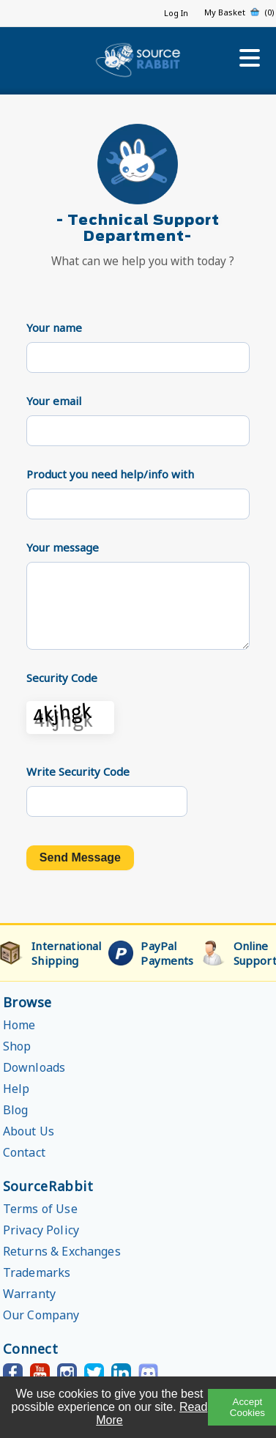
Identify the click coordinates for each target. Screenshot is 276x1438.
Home (19, 1025)
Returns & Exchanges (62, 1251)
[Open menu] (249, 58)
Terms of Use (40, 1209)
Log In (176, 12)
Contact (24, 1152)
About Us (28, 1131)
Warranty (29, 1294)
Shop (17, 1046)
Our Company (41, 1315)
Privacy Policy (41, 1230)
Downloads (34, 1067)
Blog (16, 1110)
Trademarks (37, 1272)
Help (16, 1089)
